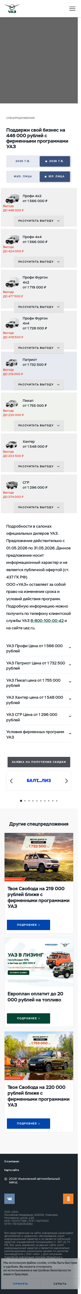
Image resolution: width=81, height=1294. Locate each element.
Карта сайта (11, 1170)
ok (68, 1199)
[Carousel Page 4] (33, 800)
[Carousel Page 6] (40, 800)
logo (11, 8)
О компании (11, 1161)
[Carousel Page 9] (52, 800)
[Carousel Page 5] (37, 800)
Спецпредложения (20, 118)
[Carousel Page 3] (29, 800)
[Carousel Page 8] (48, 800)
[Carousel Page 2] (25, 800)
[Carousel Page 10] (56, 800)
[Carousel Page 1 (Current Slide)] (21, 801)
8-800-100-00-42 (47, 620)
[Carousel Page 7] (44, 800)
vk (9, 1199)
